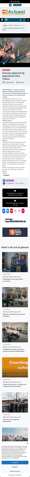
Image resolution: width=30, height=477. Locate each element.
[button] (27, 443)
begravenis (11, 183)
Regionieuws (6, 70)
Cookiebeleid (11, 475)
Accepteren (15, 462)
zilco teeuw (19, 183)
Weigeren (15, 467)
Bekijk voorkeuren (15, 471)
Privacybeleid (18, 475)
